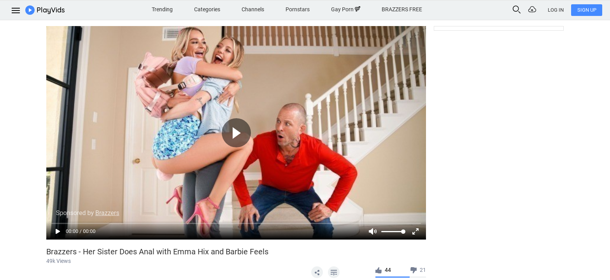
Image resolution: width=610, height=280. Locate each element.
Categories (207, 9)
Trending (162, 9)
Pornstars (298, 9)
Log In (556, 10)
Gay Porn (345, 9)
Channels (253, 9)
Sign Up (586, 10)
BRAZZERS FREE (402, 9)
